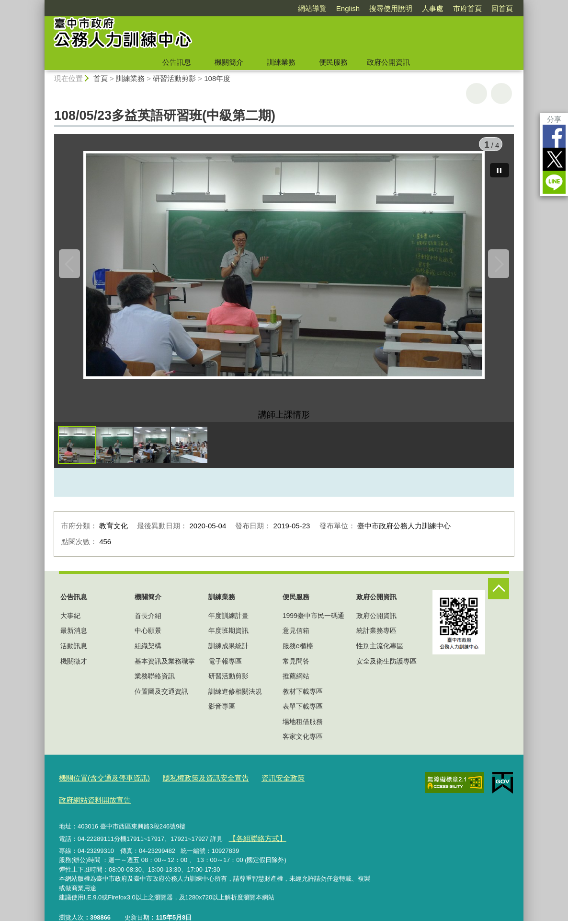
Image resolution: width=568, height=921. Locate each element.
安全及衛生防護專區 (386, 668)
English (348, 8)
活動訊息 (73, 653)
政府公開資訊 (388, 62)
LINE (554, 182)
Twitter (554, 159)
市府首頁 (467, 8)
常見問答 (296, 668)
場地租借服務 (303, 729)
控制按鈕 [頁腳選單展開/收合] (498, 595)
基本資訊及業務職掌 (165, 668)
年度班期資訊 (228, 637)
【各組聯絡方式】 (253, 819)
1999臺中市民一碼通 (313, 623)
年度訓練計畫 (228, 623)
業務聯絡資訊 (155, 683)
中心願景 (148, 637)
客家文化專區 (303, 743)
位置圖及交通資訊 (161, 698)
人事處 (432, 8)
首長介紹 (148, 623)
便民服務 (333, 62)
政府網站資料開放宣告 (319, 783)
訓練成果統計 (228, 653)
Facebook (554, 136)
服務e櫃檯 (298, 653)
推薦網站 (296, 683)
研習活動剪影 (174, 78)
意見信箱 (296, 637)
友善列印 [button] (476, 93)
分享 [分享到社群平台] (554, 119)
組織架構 (148, 653)
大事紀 (70, 623)
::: (40, 4)
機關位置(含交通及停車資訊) (98, 783)
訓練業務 (281, 62)
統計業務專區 (376, 637)
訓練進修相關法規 (235, 698)
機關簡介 (229, 62)
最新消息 (73, 637)
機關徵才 (73, 668)
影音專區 (221, 713)
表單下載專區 (303, 713)
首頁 (100, 78)
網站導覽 (312, 8)
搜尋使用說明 (390, 8)
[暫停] (499, 163)
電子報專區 (225, 668)
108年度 (217, 78)
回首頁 (502, 8)
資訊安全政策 (256, 783)
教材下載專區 (303, 698)
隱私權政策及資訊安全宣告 (187, 783)
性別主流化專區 (379, 653)
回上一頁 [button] (501, 93)
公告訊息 (176, 62)
